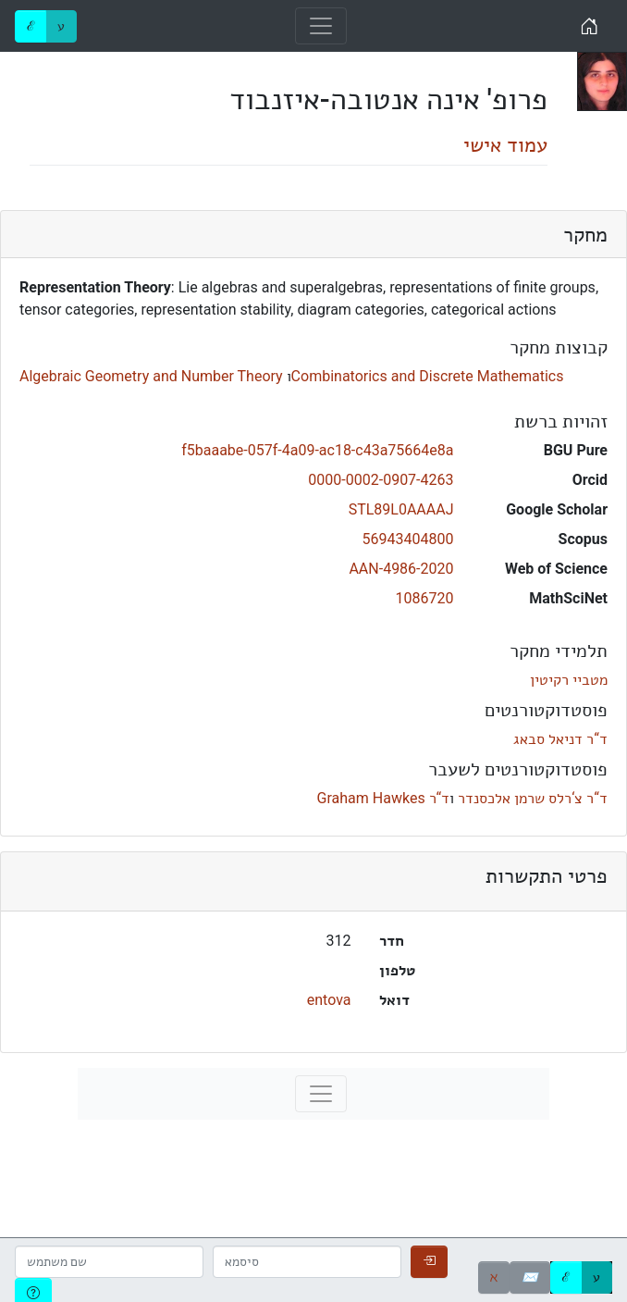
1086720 (425, 598)
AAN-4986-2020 (401, 568)
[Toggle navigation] (321, 25)
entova (329, 1000)
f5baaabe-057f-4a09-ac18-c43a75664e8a (317, 450)
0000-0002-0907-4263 (380, 480)
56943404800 (408, 539)
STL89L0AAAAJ (401, 509)
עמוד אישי (505, 144)
